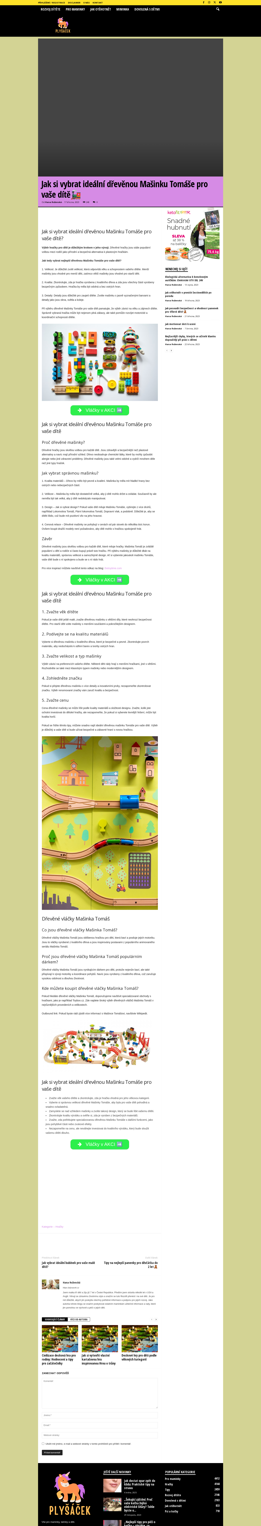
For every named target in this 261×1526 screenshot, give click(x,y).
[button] (218, 9)
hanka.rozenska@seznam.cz (74, 1496)
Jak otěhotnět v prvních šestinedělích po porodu (188, 255)
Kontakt (98, 2)
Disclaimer (74, 2)
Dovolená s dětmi (147, 9)
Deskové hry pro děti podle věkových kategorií (139, 1323)
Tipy (167, 1456)
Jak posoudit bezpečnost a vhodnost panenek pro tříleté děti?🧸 (191, 271)
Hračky (169, 1451)
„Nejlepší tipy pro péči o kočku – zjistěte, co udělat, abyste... (139, 1492)
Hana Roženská (53, 163)
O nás (86, 2)
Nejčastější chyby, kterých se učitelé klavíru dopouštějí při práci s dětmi (190, 299)
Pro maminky (75, 9)
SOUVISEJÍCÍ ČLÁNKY (55, 1285)
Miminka (122, 9)
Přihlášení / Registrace (51, 2)
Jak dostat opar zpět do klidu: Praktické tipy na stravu (139, 1450)
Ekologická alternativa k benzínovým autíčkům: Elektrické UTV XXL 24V (186, 239)
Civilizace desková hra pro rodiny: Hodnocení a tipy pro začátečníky (59, 1325)
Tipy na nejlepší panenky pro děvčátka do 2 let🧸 (131, 1231)
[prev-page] (152, 1286)
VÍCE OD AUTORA (78, 1285)
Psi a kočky (171, 1478)
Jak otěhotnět (100, 9)
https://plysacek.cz (71, 1254)
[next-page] (156, 1286)
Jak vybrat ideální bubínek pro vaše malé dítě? (68, 1231)
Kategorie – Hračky (52, 1193)
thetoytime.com (113, 531)
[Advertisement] (130, 64)
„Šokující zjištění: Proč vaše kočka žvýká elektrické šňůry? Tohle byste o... (139, 1471)
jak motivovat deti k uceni (180, 285)
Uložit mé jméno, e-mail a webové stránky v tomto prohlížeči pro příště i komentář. (88, 1410)
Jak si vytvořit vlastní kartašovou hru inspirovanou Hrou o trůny (99, 1325)
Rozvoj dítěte (50, 9)
